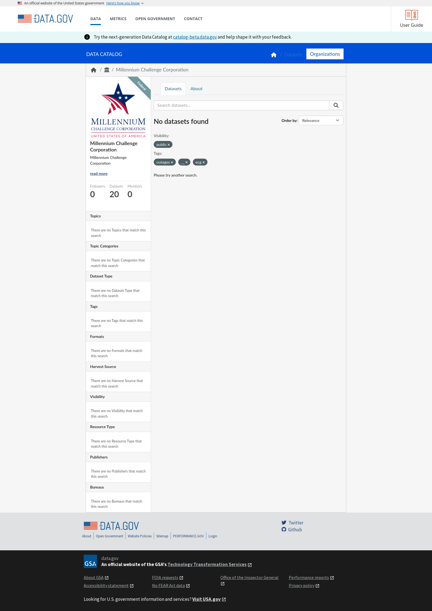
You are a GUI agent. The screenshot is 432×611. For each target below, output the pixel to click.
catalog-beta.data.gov (195, 37)
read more (98, 173)
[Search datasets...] (241, 105)
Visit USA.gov (206, 599)
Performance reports (309, 577)
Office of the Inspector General (249, 577)
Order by (289, 120)
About (196, 88)
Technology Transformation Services (207, 564)
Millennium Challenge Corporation (152, 70)
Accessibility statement (106, 585)
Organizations (325, 54)
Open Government (109, 536)
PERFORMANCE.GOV (188, 536)
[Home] (45, 18)
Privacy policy (301, 585)
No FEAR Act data (168, 585)
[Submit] (336, 105)
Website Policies (140, 536)
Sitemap (162, 536)
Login (213, 536)
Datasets (293, 54)
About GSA (94, 577)
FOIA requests (165, 577)
